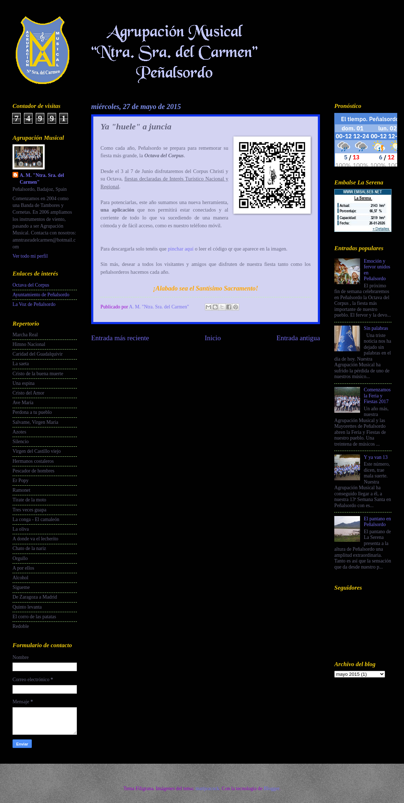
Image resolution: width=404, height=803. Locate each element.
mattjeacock (208, 788)
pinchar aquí (180, 249)
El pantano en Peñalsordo (377, 521)
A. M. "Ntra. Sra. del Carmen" (42, 179)
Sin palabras (376, 328)
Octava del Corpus (31, 285)
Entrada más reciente (120, 338)
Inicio (213, 338)
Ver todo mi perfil (30, 256)
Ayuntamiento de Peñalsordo (41, 294)
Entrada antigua (298, 338)
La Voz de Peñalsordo (34, 304)
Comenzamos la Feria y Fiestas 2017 (377, 395)
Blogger (271, 788)
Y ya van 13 (376, 457)
